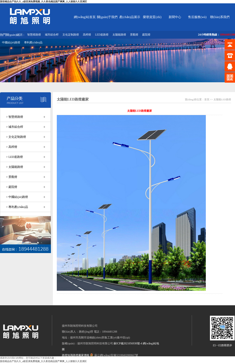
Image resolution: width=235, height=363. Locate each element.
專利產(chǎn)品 (33, 42)
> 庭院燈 (11, 186)
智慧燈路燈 (34, 34)
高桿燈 (87, 34)
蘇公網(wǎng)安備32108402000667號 (114, 355)
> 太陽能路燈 (14, 166)
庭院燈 (146, 34)
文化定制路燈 (70, 34)
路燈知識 (67, 355)
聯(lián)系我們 (220, 17)
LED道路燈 (101, 34)
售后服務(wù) (197, 17)
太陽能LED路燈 (222, 99)
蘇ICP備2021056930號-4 (128, 343)
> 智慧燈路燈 (14, 116)
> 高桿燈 (11, 146)
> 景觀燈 (11, 176)
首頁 (206, 99)
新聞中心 (175, 17)
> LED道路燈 (14, 156)
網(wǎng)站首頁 (85, 17)
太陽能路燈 (119, 34)
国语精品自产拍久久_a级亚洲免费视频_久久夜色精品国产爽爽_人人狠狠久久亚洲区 (43, 1)
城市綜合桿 (52, 34)
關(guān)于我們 (107, 17)
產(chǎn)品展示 (129, 17)
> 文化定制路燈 (16, 136)
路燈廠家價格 (81, 355)
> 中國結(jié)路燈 (17, 196)
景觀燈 (134, 34)
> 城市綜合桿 (14, 126)
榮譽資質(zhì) (152, 17)
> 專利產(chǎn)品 (17, 206)
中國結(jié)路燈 (11, 42)
